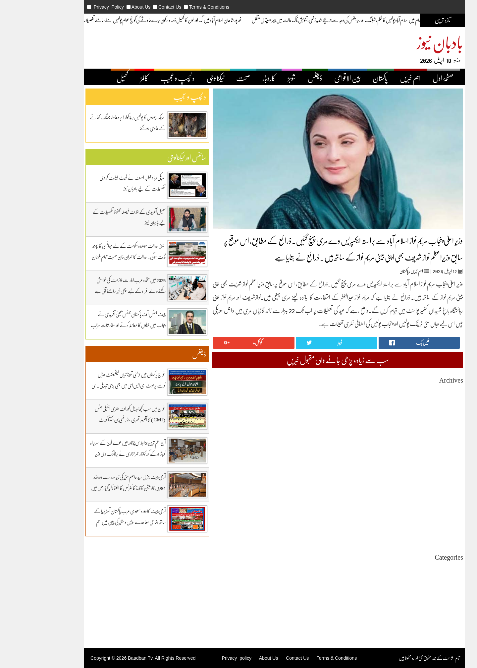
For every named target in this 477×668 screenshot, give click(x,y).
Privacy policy (200, 658)
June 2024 (418, 521)
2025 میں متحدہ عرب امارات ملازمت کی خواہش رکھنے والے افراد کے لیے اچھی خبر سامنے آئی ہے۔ (93, 285)
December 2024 (412, 486)
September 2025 (412, 432)
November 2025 (412, 420)
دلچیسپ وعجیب (416, 597)
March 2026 (416, 396)
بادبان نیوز (404, 42)
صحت (207, 78)
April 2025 (417, 462)
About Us (105, 7)
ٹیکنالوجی (179, 78)
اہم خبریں (374, 78)
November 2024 (412, 492)
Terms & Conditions (173, 7)
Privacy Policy (73, 7)
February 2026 (414, 402)
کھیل (87, 78)
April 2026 (417, 390)
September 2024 (412, 504)
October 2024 (415, 498)
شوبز (256, 78)
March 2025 (416, 468)
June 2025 (418, 450)
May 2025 (418, 456)
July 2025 (418, 444)
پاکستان (344, 78)
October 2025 (415, 426)
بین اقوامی (420, 579)
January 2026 (415, 408)
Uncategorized (413, 567)
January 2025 (415, 480)
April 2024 (417, 533)
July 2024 (418, 516)
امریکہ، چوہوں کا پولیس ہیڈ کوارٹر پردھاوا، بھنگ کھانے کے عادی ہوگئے (92, 122)
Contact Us (134, 7)
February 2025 (414, 474)
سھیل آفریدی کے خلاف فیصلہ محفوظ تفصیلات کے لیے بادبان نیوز (93, 217)
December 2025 (412, 414)
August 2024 (415, 510)
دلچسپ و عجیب (142, 78)
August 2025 (415, 438)
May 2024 (418, 527)
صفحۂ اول (407, 78)
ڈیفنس (279, 78)
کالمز (109, 78)
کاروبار (233, 78)
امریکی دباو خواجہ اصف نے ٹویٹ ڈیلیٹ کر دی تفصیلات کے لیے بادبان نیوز (97, 182)
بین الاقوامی (311, 78)
